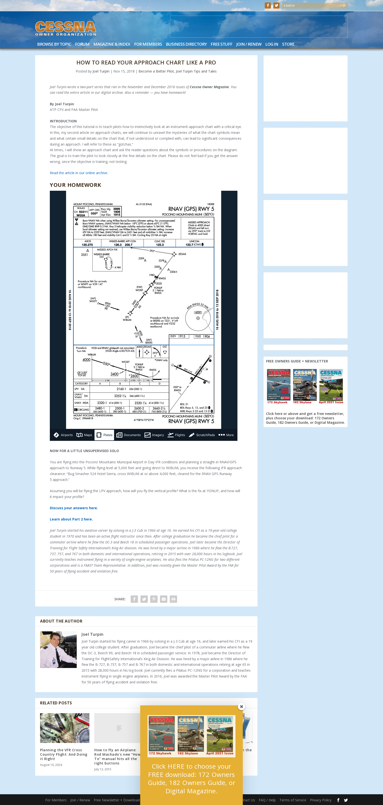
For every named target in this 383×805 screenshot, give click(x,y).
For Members (148, 44)
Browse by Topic (54, 44)
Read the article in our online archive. (79, 172)
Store (288, 44)
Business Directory (186, 44)
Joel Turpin (101, 71)
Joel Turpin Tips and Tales (196, 71)
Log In (271, 44)
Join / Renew (248, 44)
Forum (82, 44)
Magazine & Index (111, 44)
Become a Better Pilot (156, 71)
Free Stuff (221, 44)
